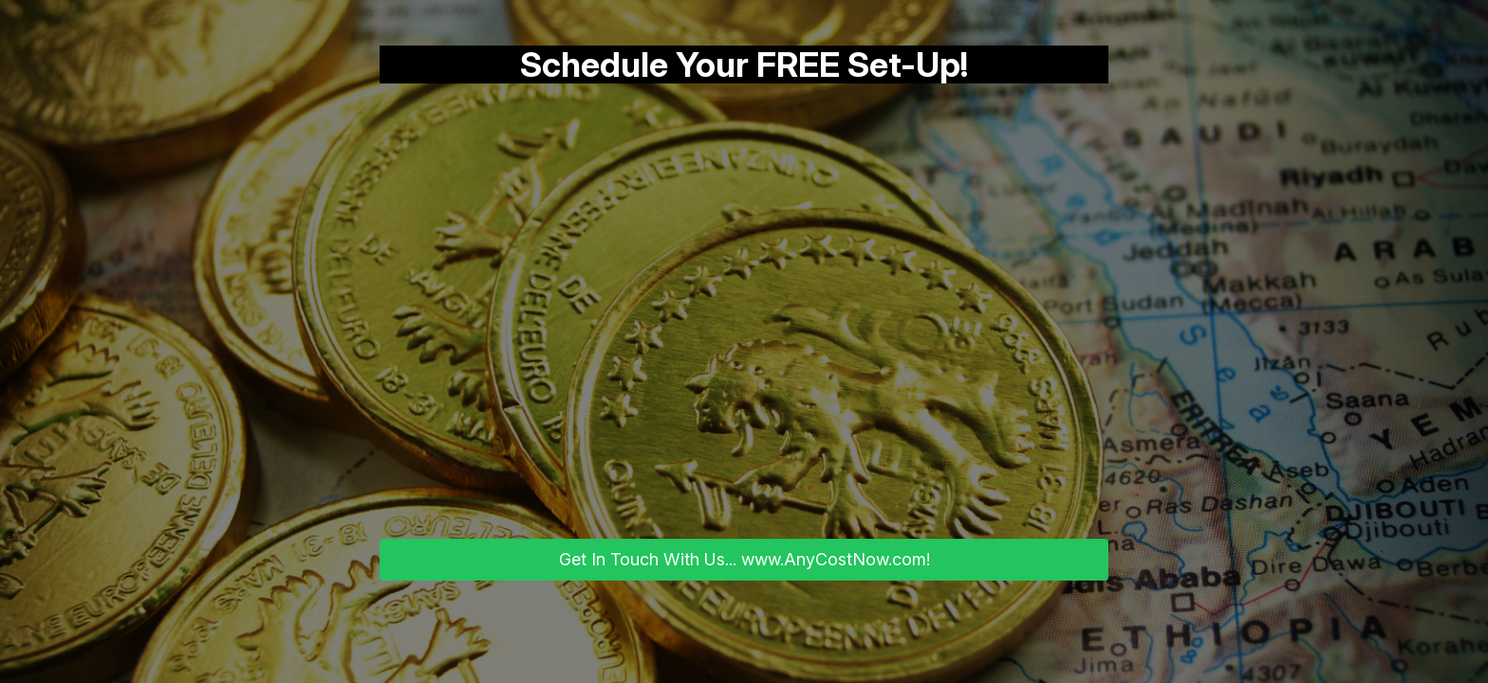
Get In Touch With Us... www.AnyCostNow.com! (744, 559)
